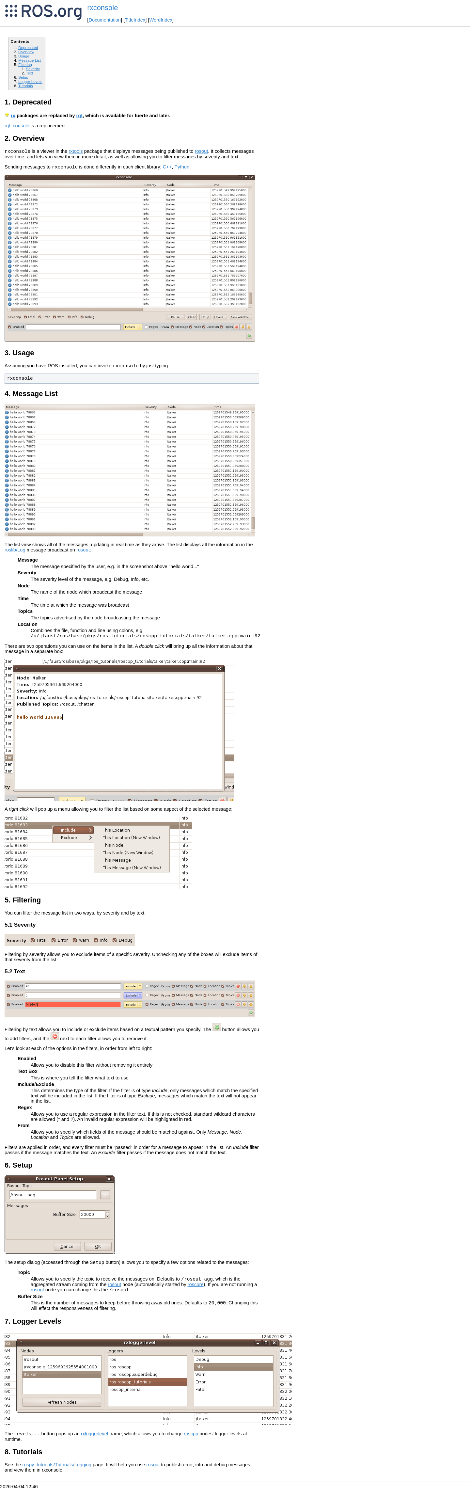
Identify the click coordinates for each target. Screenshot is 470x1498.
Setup (23, 77)
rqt (79, 115)
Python (181, 168)
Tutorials (25, 86)
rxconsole (102, 8)
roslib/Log (15, 552)
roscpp (191, 1442)
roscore (196, 1290)
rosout (201, 152)
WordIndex (160, 20)
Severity (32, 69)
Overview (26, 52)
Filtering (25, 64)
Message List (29, 60)
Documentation (104, 20)
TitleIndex (135, 20)
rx (13, 115)
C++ (167, 168)
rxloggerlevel (94, 1442)
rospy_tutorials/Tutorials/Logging (57, 1473)
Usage (23, 56)
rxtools (76, 152)
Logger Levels (30, 81)
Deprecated (28, 47)
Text (29, 73)
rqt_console (17, 125)
